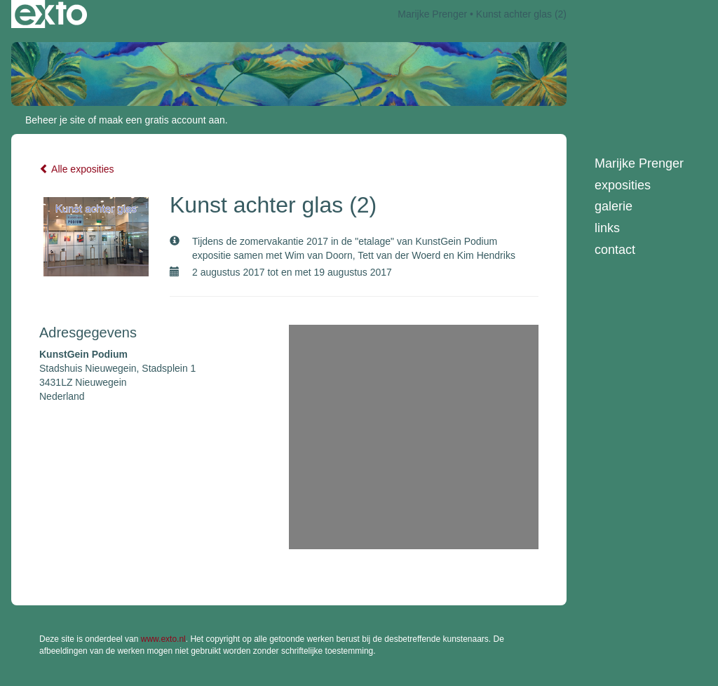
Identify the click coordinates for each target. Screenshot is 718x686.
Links (607, 228)
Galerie (613, 206)
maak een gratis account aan (162, 120)
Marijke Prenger (432, 14)
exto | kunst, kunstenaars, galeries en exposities (50, 14)
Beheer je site (55, 120)
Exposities (623, 185)
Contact (615, 250)
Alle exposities (76, 169)
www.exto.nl (163, 639)
